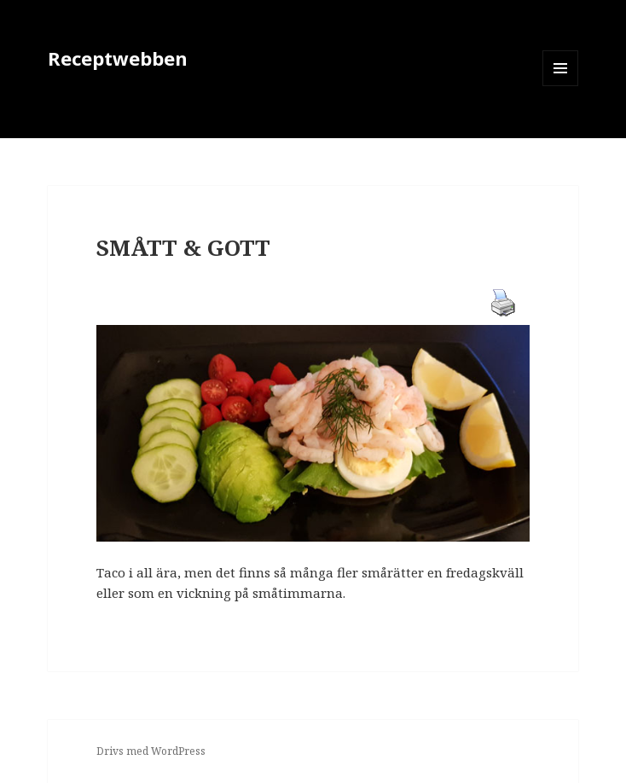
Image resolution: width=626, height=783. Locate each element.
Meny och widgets (560, 85)
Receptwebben (118, 58)
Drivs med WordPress (151, 751)
